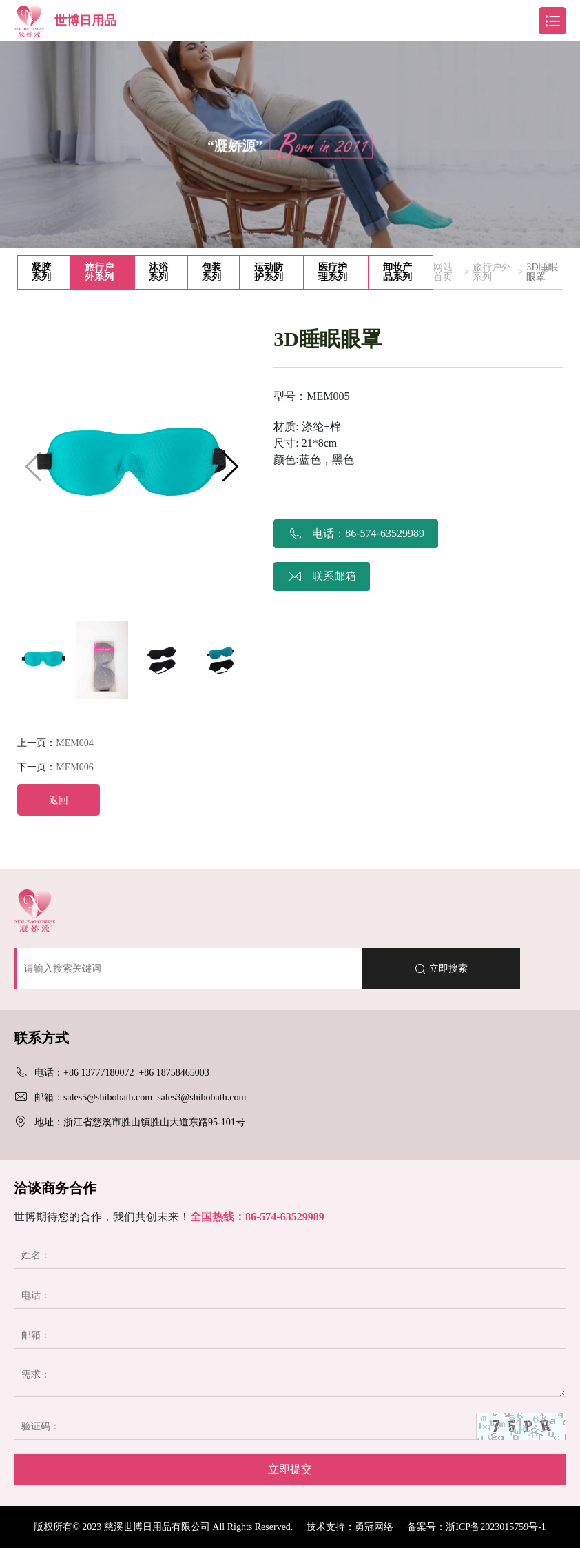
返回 (58, 800)
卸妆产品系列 (397, 272)
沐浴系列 (158, 272)
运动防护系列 (268, 272)
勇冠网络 (374, 1527)
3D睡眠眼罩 (541, 272)
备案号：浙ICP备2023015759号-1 (476, 1527)
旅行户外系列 (99, 272)
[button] (230, 467)
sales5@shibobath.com (107, 1097)
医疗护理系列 (332, 272)
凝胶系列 (41, 272)
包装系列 (211, 272)
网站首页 (443, 272)
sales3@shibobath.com (201, 1097)
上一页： (55, 743)
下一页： (55, 767)
